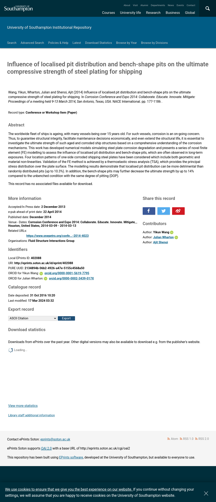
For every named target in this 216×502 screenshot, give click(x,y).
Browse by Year (126, 43)
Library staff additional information (31, 415)
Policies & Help (58, 43)
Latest (76, 43)
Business (173, 12)
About (127, 5)
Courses (108, 12)
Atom (174, 439)
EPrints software (71, 457)
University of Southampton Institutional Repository (49, 27)
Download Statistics (98, 43)
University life (130, 12)
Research (153, 12)
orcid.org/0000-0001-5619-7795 (67, 273)
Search (11, 43)
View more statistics (23, 406)
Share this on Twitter (163, 211)
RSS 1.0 (188, 439)
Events (180, 5)
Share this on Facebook (149, 211)
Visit (135, 5)
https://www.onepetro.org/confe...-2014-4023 (57, 236)
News (171, 5)
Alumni (144, 5)
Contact (191, 5)
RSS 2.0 (204, 439)
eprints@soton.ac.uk (55, 439)
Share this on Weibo (178, 211)
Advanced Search (32, 43)
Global (190, 12)
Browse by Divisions (154, 43)
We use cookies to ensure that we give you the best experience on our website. (69, 489)
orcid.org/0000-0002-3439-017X (71, 278)
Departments (158, 5)
